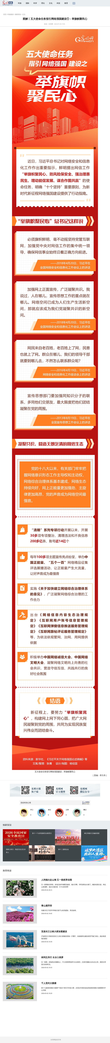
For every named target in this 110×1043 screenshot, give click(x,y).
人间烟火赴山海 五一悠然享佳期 (49, 880)
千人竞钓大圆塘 (41, 983)
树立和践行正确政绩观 (91, 833)
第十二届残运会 (63, 849)
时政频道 (11, 14)
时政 (19, 3)
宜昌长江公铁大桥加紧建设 (47, 931)
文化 (50, 3)
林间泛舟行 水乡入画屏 (45, 957)
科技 (58, 3)
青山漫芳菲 (39, 905)
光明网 (51, 24)
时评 (35, 3)
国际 (27, 3)
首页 (4, 14)
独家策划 (18, 14)
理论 (43, 3)
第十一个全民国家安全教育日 (42, 833)
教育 (66, 3)
